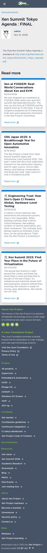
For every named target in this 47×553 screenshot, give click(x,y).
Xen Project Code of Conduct (17, 436)
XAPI (4, 401)
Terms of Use (10, 354)
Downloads (7, 468)
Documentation (9, 442)
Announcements (9, 12)
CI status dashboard (12, 431)
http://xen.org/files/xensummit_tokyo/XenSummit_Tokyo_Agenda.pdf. (23, 58)
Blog (4, 473)
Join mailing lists (10, 486)
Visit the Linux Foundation (17, 347)
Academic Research (12, 463)
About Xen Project (11, 498)
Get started (7, 417)
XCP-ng (5, 405)
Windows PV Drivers (12, 396)
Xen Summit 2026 (11, 459)
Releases (6, 533)
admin (17, 31)
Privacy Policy (10, 351)
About (4, 493)
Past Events (8, 482)
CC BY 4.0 (22, 548)
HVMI (4, 382)
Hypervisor (7, 373)
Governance (8, 512)
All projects (8, 368)
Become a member (11, 508)
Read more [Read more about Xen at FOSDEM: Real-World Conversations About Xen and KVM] (11, 122)
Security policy (9, 517)
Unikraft (6, 392)
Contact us (7, 521)
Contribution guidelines (14, 422)
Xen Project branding (13, 538)
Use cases (7, 454)
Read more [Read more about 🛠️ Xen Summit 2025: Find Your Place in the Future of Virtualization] (11, 298)
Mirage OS (7, 387)
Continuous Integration (14, 426)
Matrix (5, 477)
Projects (5, 363)
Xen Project (35, 544)
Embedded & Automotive (15, 378)
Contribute (6, 412)
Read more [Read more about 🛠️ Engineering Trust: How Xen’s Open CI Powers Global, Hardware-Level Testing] (11, 242)
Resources (6, 448)
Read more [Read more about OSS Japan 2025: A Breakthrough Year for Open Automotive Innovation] (11, 181)
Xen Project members (13, 503)
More (4, 528)
